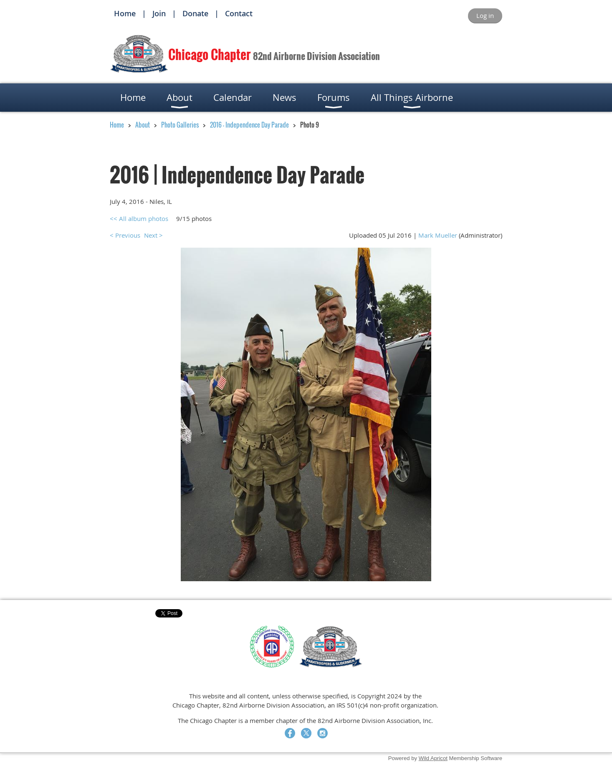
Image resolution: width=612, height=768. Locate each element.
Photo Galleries (180, 124)
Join (159, 13)
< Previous (125, 235)
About (142, 124)
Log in (485, 15)
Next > (153, 235)
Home (125, 13)
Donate (195, 13)
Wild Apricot (433, 758)
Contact (239, 13)
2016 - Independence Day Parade (249, 124)
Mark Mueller (437, 235)
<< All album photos (139, 218)
